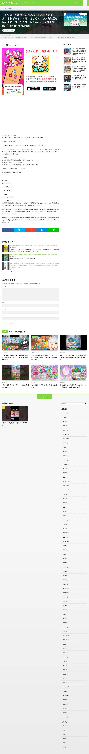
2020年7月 (66, 703)
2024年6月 (66, 505)
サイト (4, 315)
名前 (3, 302)
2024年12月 (66, 480)
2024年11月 (66, 484)
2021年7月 (66, 652)
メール (4, 309)
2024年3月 (66, 518)
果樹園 (64, 741)
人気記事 (10, 8)
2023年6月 (66, 556)
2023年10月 (66, 539)
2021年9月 (66, 644)
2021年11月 (66, 636)
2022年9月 (66, 593)
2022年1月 (66, 627)
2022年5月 (66, 610)
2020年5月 (66, 711)
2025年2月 (66, 472)
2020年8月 (66, 699)
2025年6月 (66, 455)
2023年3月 (66, 568)
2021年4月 (66, 665)
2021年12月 (66, 631)
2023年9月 (66, 543)
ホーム (4, 8)
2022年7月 (66, 602)
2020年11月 (66, 686)
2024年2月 (66, 522)
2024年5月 (66, 509)
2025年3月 (66, 467)
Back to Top (45, 397)
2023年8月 (66, 547)
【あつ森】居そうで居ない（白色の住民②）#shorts (15, 386)
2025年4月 (66, 463)
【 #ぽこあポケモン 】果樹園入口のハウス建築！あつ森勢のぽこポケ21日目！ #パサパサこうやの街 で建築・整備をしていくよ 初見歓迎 (79, 51)
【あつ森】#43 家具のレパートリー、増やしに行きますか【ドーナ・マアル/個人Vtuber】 (44, 357)
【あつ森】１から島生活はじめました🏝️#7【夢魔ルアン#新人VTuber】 (73, 386)
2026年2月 (66, 421)
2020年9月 (66, 694)
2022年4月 (66, 614)
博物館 (64, 733)
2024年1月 (66, 526)
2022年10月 (66, 589)
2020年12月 (66, 682)
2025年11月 (66, 434)
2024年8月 (66, 497)
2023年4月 (66, 564)
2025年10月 (66, 438)
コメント (4, 286)
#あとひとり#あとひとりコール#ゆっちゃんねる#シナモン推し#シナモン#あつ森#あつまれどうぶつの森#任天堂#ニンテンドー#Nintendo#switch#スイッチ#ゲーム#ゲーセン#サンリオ (34, 265)
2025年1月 (66, 476)
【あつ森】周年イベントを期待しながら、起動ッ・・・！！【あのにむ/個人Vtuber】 (79, 86)
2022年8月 (66, 598)
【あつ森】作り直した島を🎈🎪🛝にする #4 (44, 386)
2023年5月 (66, 560)
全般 (12, 30)
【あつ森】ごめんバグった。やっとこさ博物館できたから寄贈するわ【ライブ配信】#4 (79, 77)
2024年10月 (66, 488)
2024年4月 (66, 514)
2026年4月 (66, 413)
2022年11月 (66, 585)
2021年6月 (66, 657)
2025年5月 (66, 459)
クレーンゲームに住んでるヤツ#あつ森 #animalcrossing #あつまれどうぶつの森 (73, 357)
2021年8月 (66, 648)
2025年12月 (66, 429)
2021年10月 (66, 640)
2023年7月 (66, 551)
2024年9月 (66, 493)
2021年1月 (66, 678)
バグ (64, 724)
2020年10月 (66, 690)
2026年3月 (66, 417)
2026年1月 (66, 425)
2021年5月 (66, 661)
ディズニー (66, 720)
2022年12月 (66, 581)
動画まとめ (14, 750)
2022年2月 (66, 623)
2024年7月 (66, 501)
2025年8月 (66, 446)
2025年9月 (66, 442)
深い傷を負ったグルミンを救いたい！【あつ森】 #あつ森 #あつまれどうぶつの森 (33, 245)
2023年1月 (66, 577)
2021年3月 (66, 669)
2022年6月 (66, 606)
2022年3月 (66, 619)
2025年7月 (66, 451)
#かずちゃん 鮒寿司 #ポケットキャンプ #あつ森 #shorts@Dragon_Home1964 (33, 254)
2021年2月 (66, 673)
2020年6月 (66, 707)
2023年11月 (66, 535)
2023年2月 (66, 572)
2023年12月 (66, 530)
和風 (64, 737)
